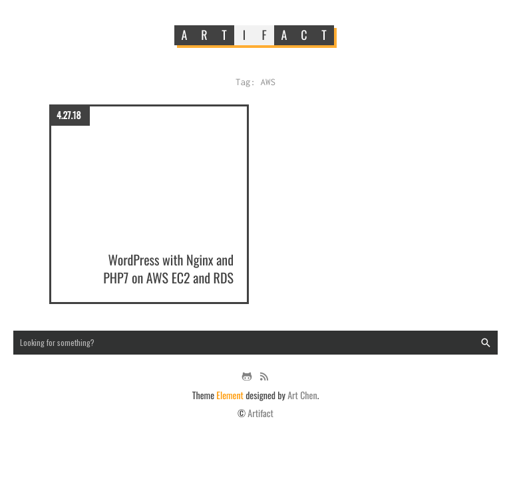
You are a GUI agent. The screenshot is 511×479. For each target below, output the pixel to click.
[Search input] (255, 343)
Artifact (260, 413)
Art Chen (302, 395)
